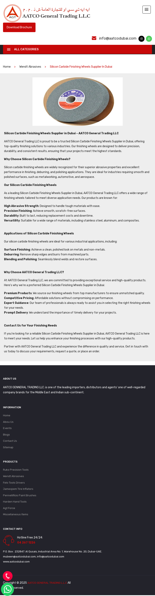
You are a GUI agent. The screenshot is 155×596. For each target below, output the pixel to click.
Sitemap (8, 447)
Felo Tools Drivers (14, 482)
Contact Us (10, 440)
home (7, 66)
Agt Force (9, 508)
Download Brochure (19, 27)
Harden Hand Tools (15, 502)
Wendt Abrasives (30, 66)
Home (6, 415)
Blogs (6, 434)
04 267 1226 (26, 543)
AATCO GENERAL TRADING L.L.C (47, 583)
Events (7, 427)
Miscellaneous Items (15, 515)
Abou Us (8, 421)
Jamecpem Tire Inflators (18, 489)
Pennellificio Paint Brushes (19, 495)
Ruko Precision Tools (16, 469)
